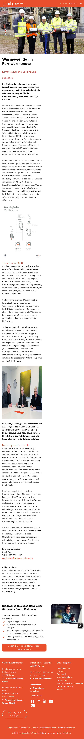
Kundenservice (63, 668)
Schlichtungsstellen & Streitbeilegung (29, 733)
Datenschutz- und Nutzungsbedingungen (38, 728)
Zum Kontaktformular (42, 679)
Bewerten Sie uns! (65, 687)
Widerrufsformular (66, 728)
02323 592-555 (37, 666)
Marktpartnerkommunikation (70, 684)
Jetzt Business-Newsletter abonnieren (24, 647)
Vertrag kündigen (64, 677)
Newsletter (62, 680)
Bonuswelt (61, 674)
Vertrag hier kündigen (14, 714)
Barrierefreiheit (64, 733)
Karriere (60, 671)
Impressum (13, 728)
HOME (10, 52)
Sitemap (51, 733)
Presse (60, 690)
